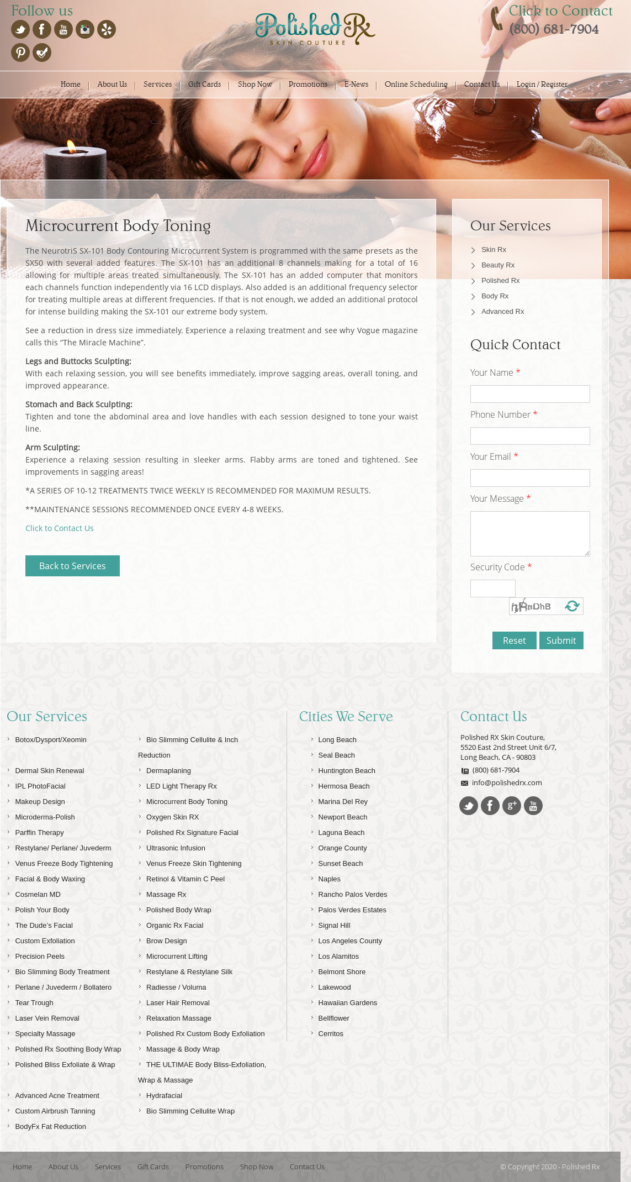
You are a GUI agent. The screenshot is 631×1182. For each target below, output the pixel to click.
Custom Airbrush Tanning (51, 1109)
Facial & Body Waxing (46, 877)
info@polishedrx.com (501, 782)
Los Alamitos (334, 954)
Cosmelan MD (33, 893)
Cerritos (327, 1032)
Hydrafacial (160, 1094)
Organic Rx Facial (170, 923)
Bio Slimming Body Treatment (58, 970)
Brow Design (162, 939)
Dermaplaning (164, 769)
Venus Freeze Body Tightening (60, 862)
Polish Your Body (38, 908)
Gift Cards (204, 84)
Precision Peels (36, 954)
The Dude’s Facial (40, 923)
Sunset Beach (336, 862)
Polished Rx (500, 280)
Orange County (338, 846)
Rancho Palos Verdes (349, 893)
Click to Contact (561, 10)
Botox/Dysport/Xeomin (46, 738)
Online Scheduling (416, 84)
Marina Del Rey (339, 800)
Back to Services (72, 566)
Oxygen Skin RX (168, 815)
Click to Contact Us (59, 528)
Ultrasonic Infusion (171, 846)
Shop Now (255, 84)
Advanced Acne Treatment (53, 1094)
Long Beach (333, 738)
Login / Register (542, 84)
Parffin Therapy (35, 831)
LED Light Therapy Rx (177, 784)
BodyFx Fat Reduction (46, 1125)
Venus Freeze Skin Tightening (190, 862)
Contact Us (482, 84)
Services (158, 84)
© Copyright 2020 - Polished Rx (550, 1167)
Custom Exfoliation (41, 939)
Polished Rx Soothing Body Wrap (64, 1047)
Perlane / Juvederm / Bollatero (59, 985)
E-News (356, 84)
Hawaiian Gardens (344, 1001)
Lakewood (330, 985)
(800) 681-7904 (489, 770)
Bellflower (329, 1016)
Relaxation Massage (174, 1016)
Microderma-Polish (41, 815)
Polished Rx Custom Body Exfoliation (201, 1032)
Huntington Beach (342, 769)
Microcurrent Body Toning (182, 800)
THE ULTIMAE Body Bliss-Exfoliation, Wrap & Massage (202, 1070)
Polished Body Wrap (174, 908)
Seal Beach (333, 753)
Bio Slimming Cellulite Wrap (186, 1109)
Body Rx (494, 296)
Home (71, 84)
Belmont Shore (338, 970)
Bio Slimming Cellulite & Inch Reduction (188, 745)
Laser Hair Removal (174, 1001)
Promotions (308, 84)
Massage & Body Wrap (179, 1047)
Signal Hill (330, 923)
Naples (325, 877)
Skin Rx (493, 249)
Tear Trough (30, 1001)
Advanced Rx (502, 311)
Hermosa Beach (340, 784)
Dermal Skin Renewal (45, 769)
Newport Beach (339, 815)
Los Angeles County (346, 939)
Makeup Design (36, 800)
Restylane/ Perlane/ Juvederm (59, 846)
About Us (112, 84)
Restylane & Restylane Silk (185, 970)
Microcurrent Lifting (173, 954)
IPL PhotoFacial (36, 784)
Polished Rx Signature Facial (188, 831)
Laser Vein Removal (43, 1016)
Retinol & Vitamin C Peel (181, 877)
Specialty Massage (41, 1032)
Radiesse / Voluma (172, 985)
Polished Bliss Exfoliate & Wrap (61, 1063)
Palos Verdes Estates (348, 908)
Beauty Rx (498, 265)
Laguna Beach (337, 831)
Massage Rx (162, 893)
